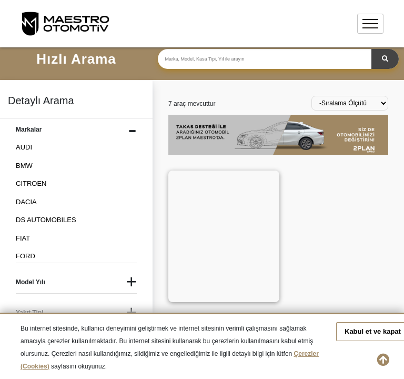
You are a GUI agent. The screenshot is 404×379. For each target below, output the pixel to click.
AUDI (24, 147)
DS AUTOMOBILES (46, 220)
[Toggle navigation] (370, 24)
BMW (24, 165)
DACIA (26, 202)
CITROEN (31, 183)
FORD (25, 256)
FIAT (23, 238)
